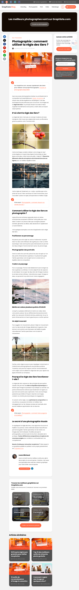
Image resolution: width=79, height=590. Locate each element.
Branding (23, 7)
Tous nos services (70, 2)
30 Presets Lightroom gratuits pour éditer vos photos (19, 554)
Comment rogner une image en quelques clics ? (40, 579)
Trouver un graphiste (40, 2)
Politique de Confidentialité (68, 76)
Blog (13, 37)
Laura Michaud (16, 48)
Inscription (65, 68)
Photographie (33, 7)
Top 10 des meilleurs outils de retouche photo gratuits (41, 554)
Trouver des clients (55, 2)
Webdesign (55, 7)
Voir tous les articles (24, 468)
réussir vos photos (37, 98)
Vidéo (47, 7)
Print (41, 7)
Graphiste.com (18, 448)
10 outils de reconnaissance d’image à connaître (19, 579)
